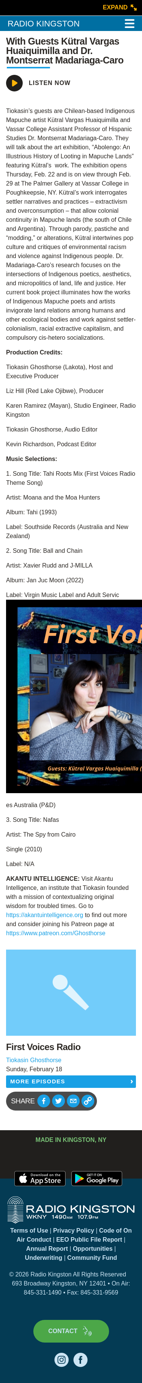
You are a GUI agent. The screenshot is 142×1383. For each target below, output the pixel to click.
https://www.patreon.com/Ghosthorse (55, 933)
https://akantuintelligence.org (45, 915)
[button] (43, 1101)
